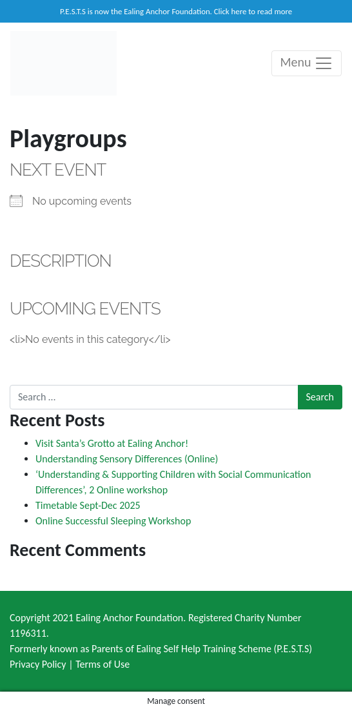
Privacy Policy (38, 664)
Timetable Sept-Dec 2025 (88, 505)
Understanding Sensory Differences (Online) (126, 459)
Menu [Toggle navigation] (306, 63)
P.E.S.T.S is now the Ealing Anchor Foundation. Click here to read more (176, 11)
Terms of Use (102, 664)
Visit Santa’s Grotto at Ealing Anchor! (111, 443)
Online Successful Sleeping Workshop (113, 521)
